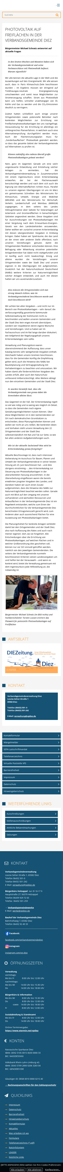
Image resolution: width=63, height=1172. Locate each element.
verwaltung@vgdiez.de (25, 716)
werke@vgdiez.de (21, 910)
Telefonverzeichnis (13, 756)
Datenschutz (10, 784)
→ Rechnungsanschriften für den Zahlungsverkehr (30, 1085)
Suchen (57, 15)
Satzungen (12, 834)
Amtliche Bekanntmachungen (21, 827)
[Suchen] (31, 15)
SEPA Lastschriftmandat (15, 749)
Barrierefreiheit (11, 770)
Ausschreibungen (15, 813)
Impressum (9, 777)
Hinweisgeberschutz (14, 791)
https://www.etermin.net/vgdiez (21, 1030)
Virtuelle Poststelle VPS (15, 763)
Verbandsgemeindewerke (21, 907)
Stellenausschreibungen (19, 820)
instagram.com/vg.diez (16, 952)
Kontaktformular (12, 735)
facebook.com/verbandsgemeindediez (24, 939)
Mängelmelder (11, 742)
